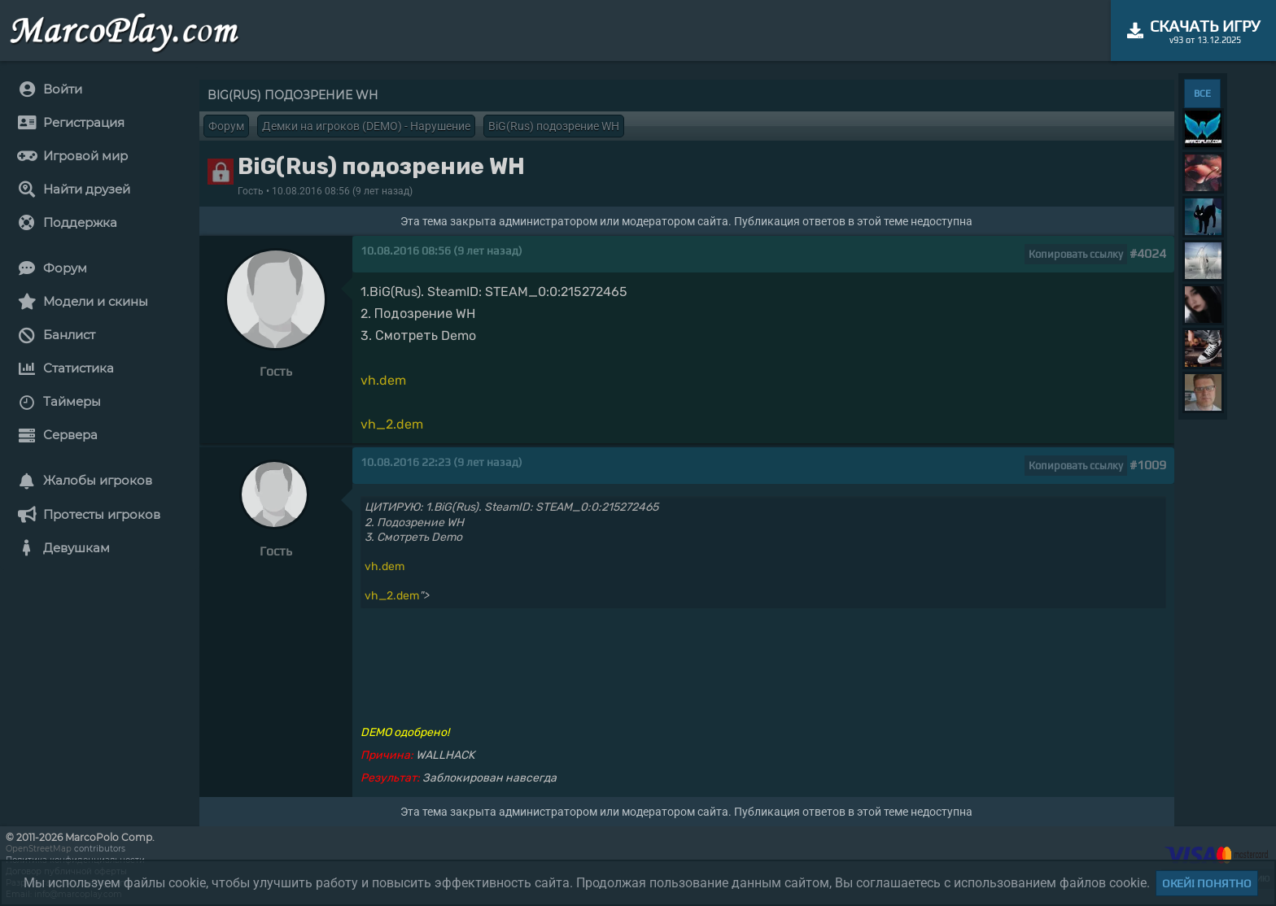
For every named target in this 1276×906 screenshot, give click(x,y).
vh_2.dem (392, 424)
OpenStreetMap (39, 848)
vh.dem (383, 380)
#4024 (1148, 253)
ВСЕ (1202, 93)
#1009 (1148, 465)
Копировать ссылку (1076, 254)
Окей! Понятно (1207, 883)
